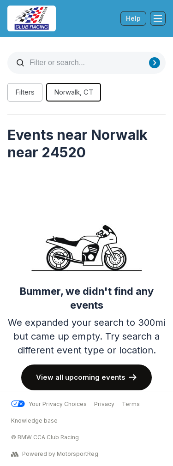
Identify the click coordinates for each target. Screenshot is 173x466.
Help (133, 18)
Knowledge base (34, 420)
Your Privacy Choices (49, 403)
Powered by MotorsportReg (54, 454)
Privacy (104, 403)
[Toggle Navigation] (158, 18)
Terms (131, 403)
